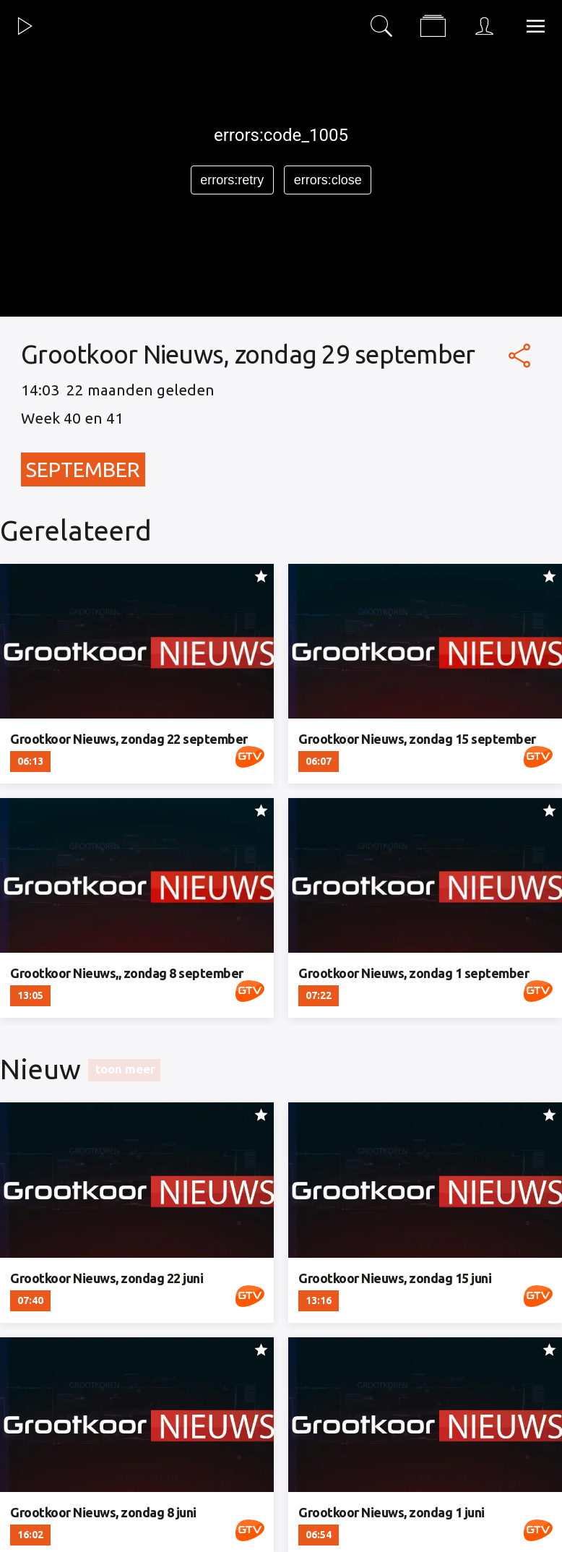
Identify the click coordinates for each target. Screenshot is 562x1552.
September (83, 469)
